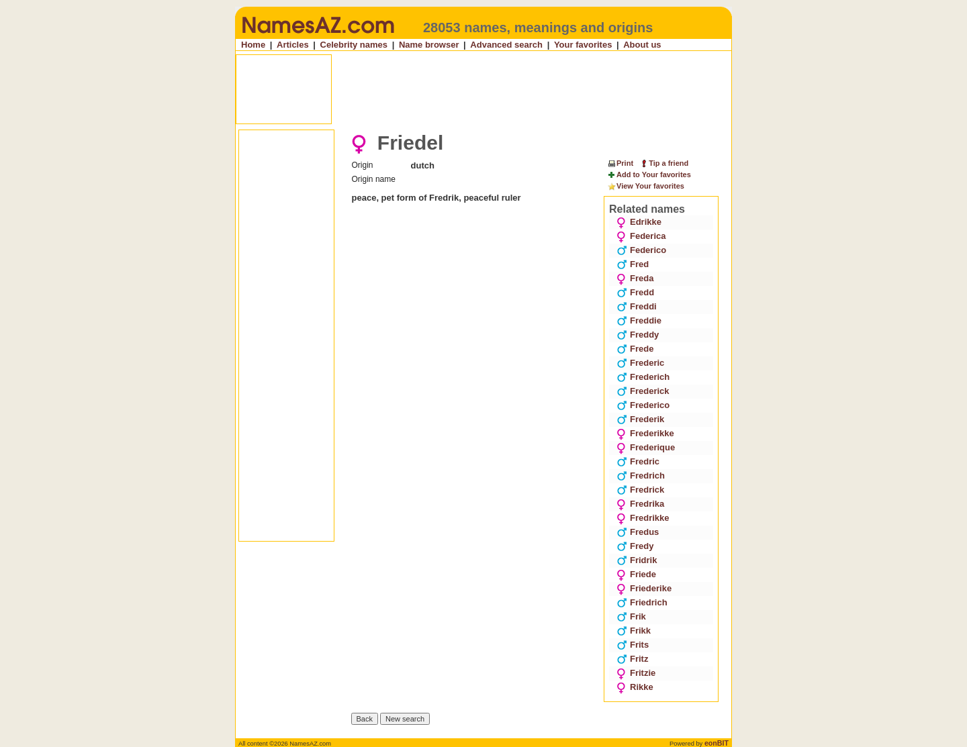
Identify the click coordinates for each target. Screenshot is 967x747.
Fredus (637, 532)
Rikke (634, 687)
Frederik (640, 419)
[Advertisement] (484, 89)
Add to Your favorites (649, 175)
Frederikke (645, 433)
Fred (632, 264)
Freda (634, 278)
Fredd (635, 292)
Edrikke (638, 222)
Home (253, 45)
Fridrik (636, 560)
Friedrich (641, 602)
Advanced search (506, 45)
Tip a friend (663, 163)
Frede (634, 349)
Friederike (644, 588)
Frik (631, 616)
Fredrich (640, 475)
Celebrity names (353, 45)
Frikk (633, 631)
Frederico (643, 405)
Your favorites (583, 45)
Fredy (634, 546)
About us (642, 45)
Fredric (637, 461)
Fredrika (640, 504)
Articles (293, 45)
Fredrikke (643, 518)
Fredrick (640, 490)
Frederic (640, 363)
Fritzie (635, 673)
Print (620, 163)
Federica (640, 236)
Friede (636, 574)
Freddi (636, 306)
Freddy (637, 335)
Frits (632, 645)
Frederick (643, 391)
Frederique (645, 447)
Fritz (632, 659)
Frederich (643, 377)
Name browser (429, 45)
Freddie (638, 320)
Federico (641, 250)
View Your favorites (645, 186)
